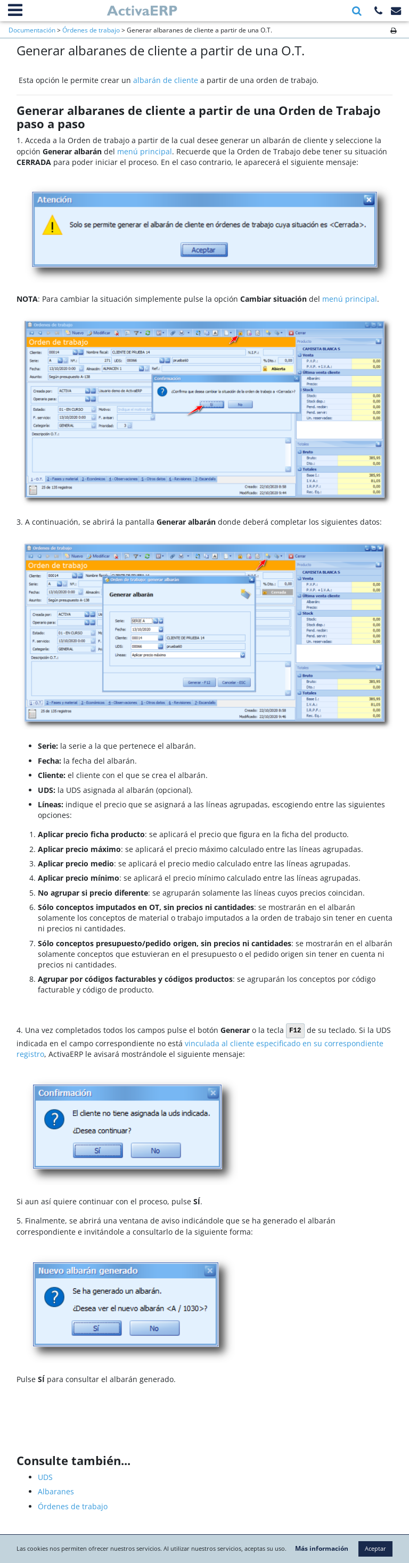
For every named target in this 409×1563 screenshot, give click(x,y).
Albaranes (56, 1491)
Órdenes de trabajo (91, 29)
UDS (45, 1477)
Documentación (32, 29)
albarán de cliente (165, 80)
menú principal (144, 151)
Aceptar (204, 1549)
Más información (353, 1527)
